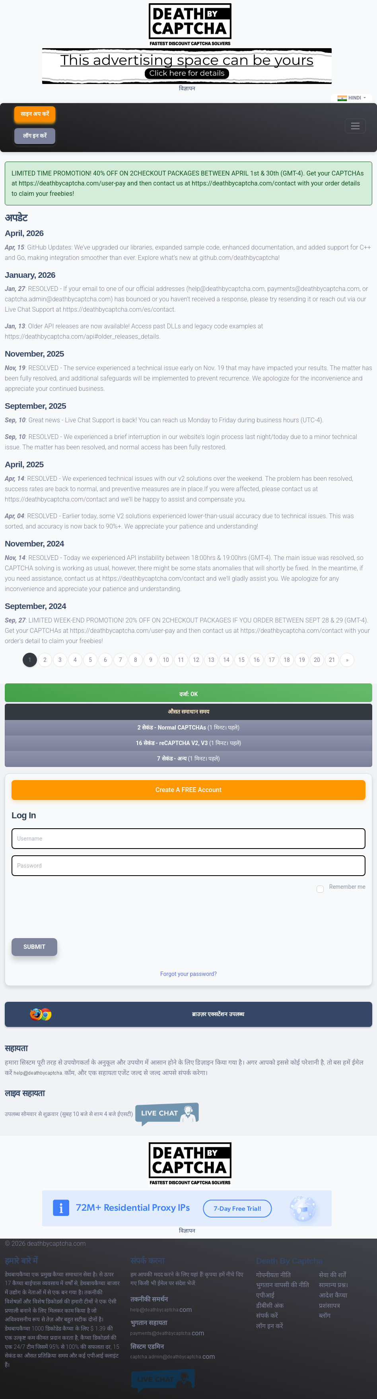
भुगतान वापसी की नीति (282, 1285)
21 (332, 660)
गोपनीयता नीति (273, 1275)
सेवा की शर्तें (332, 1275)
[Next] (347, 660)
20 (317, 660)
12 (196, 660)
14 (226, 660)
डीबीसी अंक (270, 1305)
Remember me (347, 887)
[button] (188, 692)
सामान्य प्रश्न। (333, 1285)
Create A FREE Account (188, 790)
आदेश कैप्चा (333, 1295)
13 (211, 660)
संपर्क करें (267, 1315)
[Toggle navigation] (355, 126)
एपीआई (265, 1295)
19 (302, 660)
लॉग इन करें (35, 136)
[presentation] (65, 914)
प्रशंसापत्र (329, 1305)
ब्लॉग (324, 1315)
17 (271, 660)
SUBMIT (34, 946)
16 (256, 660)
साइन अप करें (35, 114)
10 (166, 660)
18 (287, 660)
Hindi (349, 98)
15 (241, 660)
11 (181, 660)
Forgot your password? (188, 974)
